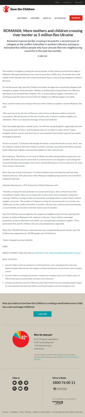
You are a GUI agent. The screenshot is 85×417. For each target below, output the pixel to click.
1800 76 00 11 (64, 382)
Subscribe (42, 314)
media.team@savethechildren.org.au (65, 253)
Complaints (14, 412)
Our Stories (22, 18)
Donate (76, 18)
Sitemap (28, 412)
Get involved (60, 18)
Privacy (5, 412)
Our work (35, 18)
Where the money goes (43, 334)
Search (79, 2)
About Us (47, 18)
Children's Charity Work (42, 412)
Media (57, 2)
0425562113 (40, 253)
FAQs (21, 412)
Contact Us (67, 2)
